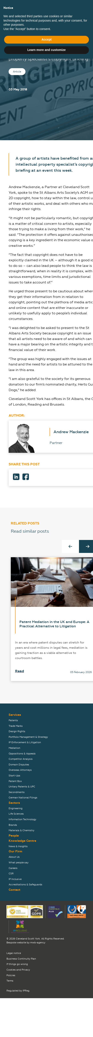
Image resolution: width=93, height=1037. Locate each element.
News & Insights (18, 846)
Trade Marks (16, 726)
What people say (18, 862)
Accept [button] (46, 1018)
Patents (13, 720)
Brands (13, 825)
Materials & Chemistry (21, 830)
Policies (10, 975)
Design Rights (17, 731)
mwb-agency (37, 942)
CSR (11, 873)
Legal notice (13, 953)
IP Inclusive (15, 879)
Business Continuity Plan (21, 958)
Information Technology (22, 819)
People (14, 835)
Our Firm (15, 851)
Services (15, 715)
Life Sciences (16, 813)
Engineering (15, 808)
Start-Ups (14, 775)
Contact (14, 890)
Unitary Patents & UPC (22, 786)
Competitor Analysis (21, 759)
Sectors (14, 803)
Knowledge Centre (22, 841)
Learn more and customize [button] (46, 1028)
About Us (14, 857)
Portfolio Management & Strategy (28, 737)
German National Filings (23, 797)
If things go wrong (17, 964)
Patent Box (15, 781)
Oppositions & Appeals (22, 753)
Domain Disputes (19, 764)
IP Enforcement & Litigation (25, 742)
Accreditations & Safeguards (25, 884)
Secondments (17, 792)
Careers (13, 868)
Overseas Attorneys (20, 770)
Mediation (14, 748)
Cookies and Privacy (18, 969)
